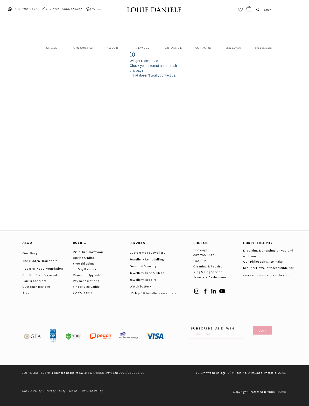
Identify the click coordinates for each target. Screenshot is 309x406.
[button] (248, 9)
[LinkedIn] (213, 291)
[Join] (262, 330)
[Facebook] (205, 291)
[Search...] (270, 10)
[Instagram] (196, 291)
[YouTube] (222, 291)
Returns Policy (92, 391)
